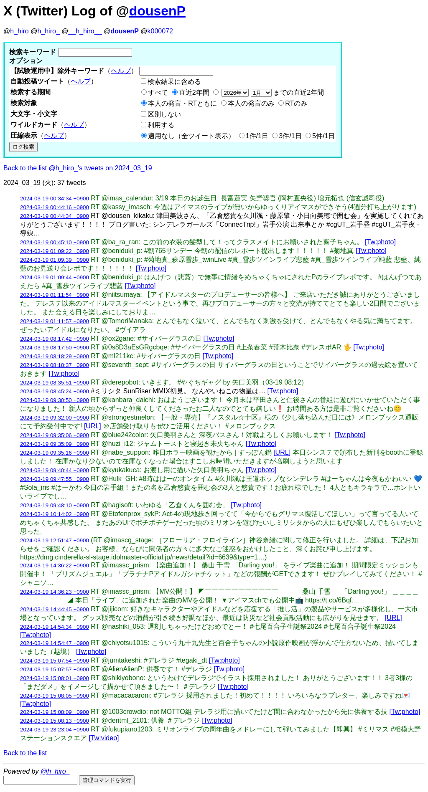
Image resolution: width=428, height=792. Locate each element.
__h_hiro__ (85, 31)
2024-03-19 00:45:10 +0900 (54, 242)
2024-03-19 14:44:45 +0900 (54, 609)
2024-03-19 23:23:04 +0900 (54, 729)
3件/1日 (290, 135)
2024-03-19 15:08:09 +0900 (54, 712)
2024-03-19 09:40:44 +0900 (54, 470)
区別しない (164, 114)
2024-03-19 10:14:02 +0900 (54, 514)
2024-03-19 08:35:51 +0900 (54, 383)
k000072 (160, 31)
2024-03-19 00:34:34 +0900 (54, 198)
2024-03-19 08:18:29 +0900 (54, 356)
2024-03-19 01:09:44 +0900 (54, 277)
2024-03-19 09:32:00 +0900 (54, 418)
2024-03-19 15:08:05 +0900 (54, 696)
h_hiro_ (48, 31)
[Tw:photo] (380, 241)
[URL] (92, 426)
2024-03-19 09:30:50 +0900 (54, 400)
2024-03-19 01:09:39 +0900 (54, 260)
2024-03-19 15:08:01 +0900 (54, 678)
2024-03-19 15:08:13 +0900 (54, 721)
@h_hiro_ (55, 771)
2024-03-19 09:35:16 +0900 (54, 453)
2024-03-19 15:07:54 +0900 (54, 661)
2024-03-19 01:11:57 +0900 (54, 321)
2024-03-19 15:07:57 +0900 (54, 669)
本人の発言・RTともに (182, 103)
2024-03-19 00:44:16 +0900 (54, 207)
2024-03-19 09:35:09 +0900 (54, 444)
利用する (161, 125)
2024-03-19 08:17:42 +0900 (54, 339)
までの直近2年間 (272, 92)
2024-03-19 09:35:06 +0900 (54, 435)
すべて (158, 92)
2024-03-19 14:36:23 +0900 (54, 592)
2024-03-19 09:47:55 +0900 (54, 479)
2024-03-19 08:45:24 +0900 (54, 391)
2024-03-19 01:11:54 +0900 (54, 295)
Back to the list (25, 168)
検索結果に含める (174, 81)
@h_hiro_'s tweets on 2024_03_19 (100, 168)
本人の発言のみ (251, 103)
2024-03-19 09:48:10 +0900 (54, 505)
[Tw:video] (104, 737)
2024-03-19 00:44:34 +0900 (54, 216)
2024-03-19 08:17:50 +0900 (54, 347)
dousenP (157, 10)
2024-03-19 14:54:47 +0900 (54, 643)
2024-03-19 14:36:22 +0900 (54, 565)
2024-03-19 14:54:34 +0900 (54, 627)
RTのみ (296, 103)
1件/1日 (257, 135)
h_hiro (19, 31)
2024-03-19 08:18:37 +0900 (54, 365)
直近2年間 (194, 92)
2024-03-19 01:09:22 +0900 (54, 251)
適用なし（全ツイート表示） (191, 135)
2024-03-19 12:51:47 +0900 (54, 540)
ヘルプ (121, 70)
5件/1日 (323, 135)
